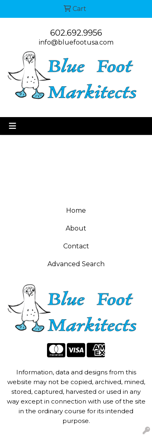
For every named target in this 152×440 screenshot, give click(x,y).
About (76, 228)
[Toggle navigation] (12, 126)
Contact (76, 246)
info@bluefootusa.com (76, 42)
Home (76, 210)
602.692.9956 (76, 33)
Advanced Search (76, 264)
